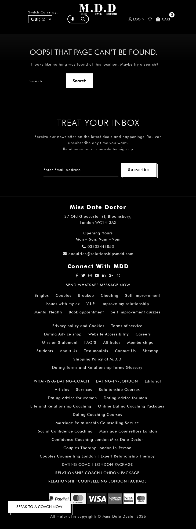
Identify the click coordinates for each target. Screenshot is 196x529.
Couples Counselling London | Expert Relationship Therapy (97, 456)
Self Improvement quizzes (136, 312)
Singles (42, 295)
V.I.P (90, 304)
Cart (163, 19)
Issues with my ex (63, 304)
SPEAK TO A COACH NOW (39, 507)
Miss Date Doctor (119, 516)
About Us (68, 351)
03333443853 (98, 246)
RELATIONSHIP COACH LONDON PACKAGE (97, 473)
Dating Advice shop (63, 334)
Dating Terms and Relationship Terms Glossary (97, 367)
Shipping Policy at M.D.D (97, 359)
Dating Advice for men (125, 398)
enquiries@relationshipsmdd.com (98, 254)
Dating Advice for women (72, 398)
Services (84, 389)
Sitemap (150, 351)
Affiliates (112, 342)
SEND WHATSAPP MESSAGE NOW (98, 285)
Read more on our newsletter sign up (98, 149)
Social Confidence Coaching (65, 431)
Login (136, 19)
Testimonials (96, 351)
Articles (62, 389)
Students (45, 351)
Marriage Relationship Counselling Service (97, 423)
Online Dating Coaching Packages (131, 406)
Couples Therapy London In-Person (97, 448)
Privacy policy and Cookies (78, 326)
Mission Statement (60, 342)
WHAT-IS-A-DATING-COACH (61, 381)
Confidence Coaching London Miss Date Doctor (97, 439)
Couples (63, 295)
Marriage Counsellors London (128, 431)
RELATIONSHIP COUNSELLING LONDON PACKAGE (97, 481)
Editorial (153, 381)
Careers (143, 334)
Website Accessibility (108, 334)
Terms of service (127, 326)
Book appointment (86, 312)
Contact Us (125, 351)
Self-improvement (142, 295)
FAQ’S (90, 342)
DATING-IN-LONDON (117, 381)
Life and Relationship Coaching (60, 406)
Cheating (109, 295)
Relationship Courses (119, 389)
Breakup (86, 295)
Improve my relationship (125, 304)
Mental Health (48, 312)
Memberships (140, 342)
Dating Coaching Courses (97, 414)
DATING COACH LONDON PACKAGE (97, 464)
